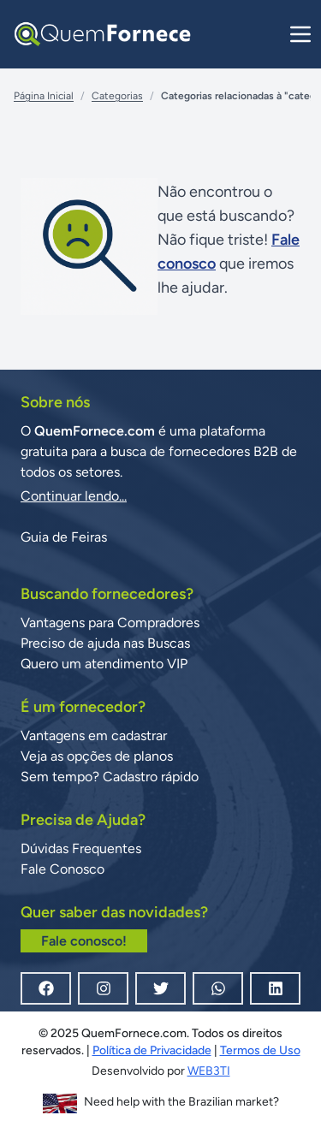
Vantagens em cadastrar (94, 735)
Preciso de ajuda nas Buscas (105, 643)
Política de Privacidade (151, 1050)
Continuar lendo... (74, 496)
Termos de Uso (260, 1050)
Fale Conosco (62, 869)
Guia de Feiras (64, 537)
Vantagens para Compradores (110, 622)
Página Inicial (44, 96)
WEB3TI (208, 1071)
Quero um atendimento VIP (104, 663)
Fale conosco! (84, 941)
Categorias (117, 96)
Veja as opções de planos (97, 756)
